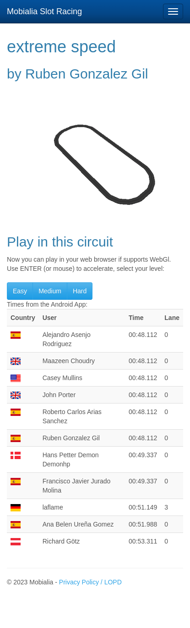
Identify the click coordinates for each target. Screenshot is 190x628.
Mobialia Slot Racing (44, 11)
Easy (20, 291)
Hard (80, 291)
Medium (49, 291)
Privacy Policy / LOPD (90, 582)
